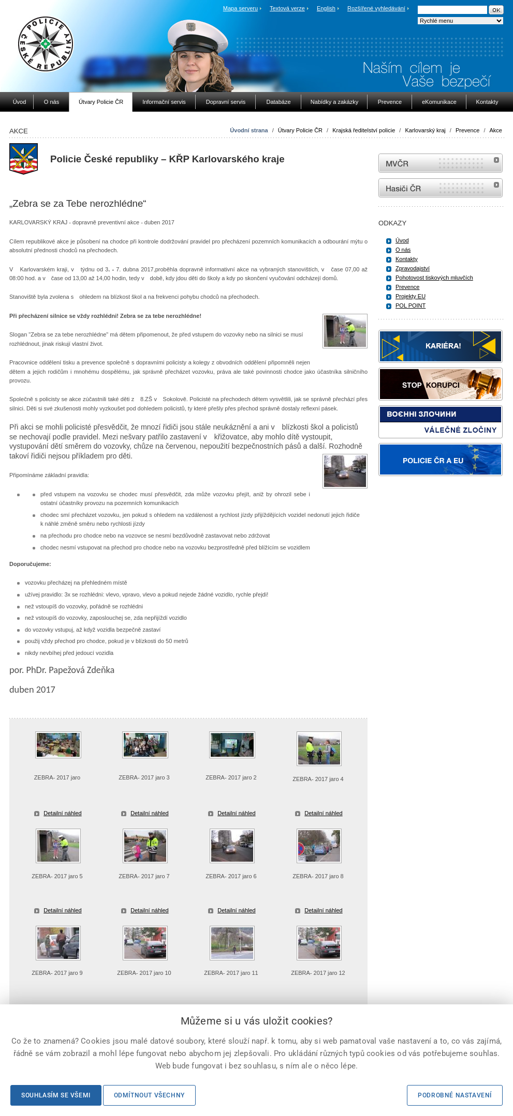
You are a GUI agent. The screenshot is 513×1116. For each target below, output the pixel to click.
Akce (496, 130)
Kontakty (406, 259)
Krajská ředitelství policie (363, 130)
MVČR (440, 163)
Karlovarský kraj (425, 130)
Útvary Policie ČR (300, 130)
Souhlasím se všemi (56, 1095)
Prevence (467, 130)
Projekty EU (410, 296)
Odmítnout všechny (149, 1095)
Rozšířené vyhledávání (376, 8)
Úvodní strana (249, 130)
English (326, 8)
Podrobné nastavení (455, 1095)
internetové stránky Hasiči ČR (440, 187)
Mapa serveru (240, 8)
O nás (403, 250)
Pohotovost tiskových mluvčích (434, 277)
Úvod (402, 240)
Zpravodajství (412, 268)
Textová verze (287, 8)
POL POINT (410, 305)
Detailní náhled (62, 813)
